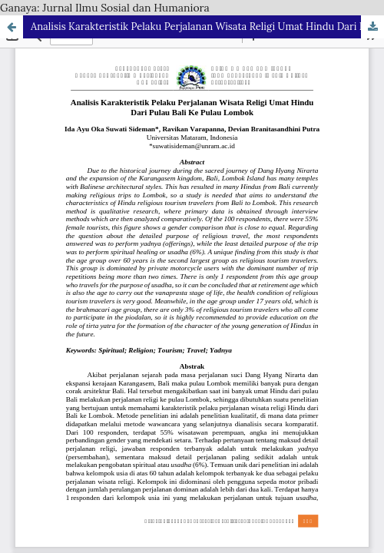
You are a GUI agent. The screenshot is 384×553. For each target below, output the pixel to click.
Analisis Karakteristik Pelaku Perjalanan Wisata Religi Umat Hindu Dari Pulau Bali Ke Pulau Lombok (207, 26)
